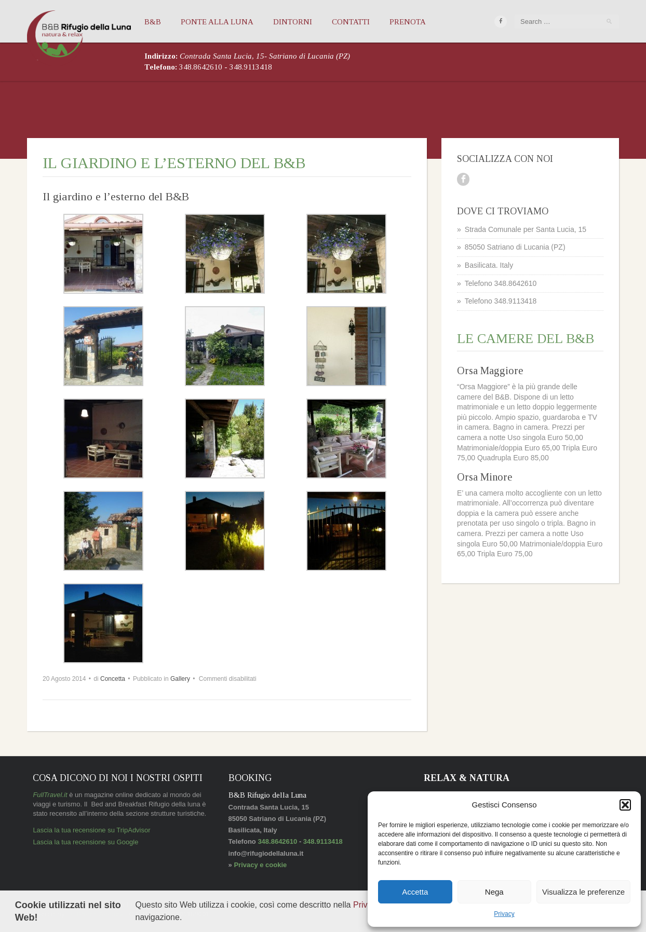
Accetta (415, 891)
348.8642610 (201, 67)
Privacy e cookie (260, 865)
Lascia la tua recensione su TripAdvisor (91, 830)
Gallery (180, 678)
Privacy (366, 904)
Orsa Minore (484, 477)
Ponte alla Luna (217, 22)
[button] (625, 805)
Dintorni (292, 22)
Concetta (112, 678)
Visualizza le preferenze (583, 891)
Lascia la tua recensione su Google (85, 842)
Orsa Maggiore (490, 370)
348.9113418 (251, 67)
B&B (152, 22)
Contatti (351, 22)
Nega (494, 891)
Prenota (407, 22)
